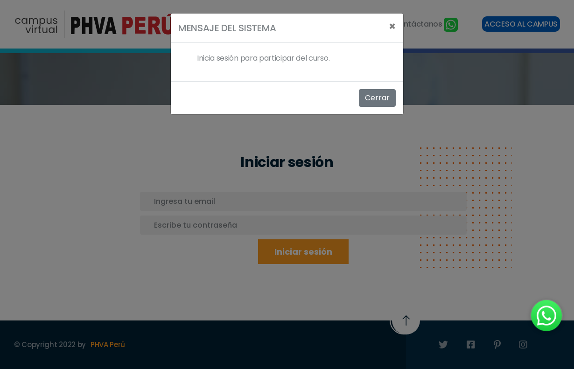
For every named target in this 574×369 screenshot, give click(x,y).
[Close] (392, 27)
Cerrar (377, 97)
